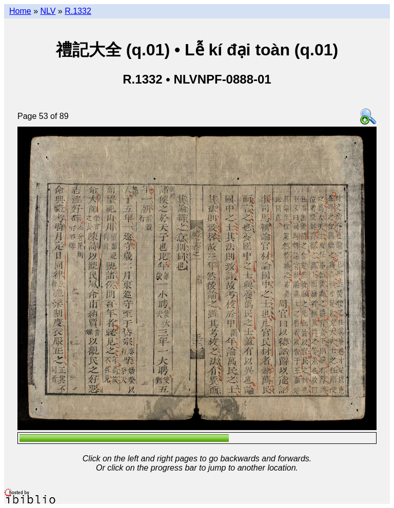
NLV (47, 11)
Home (20, 11)
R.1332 (78, 11)
